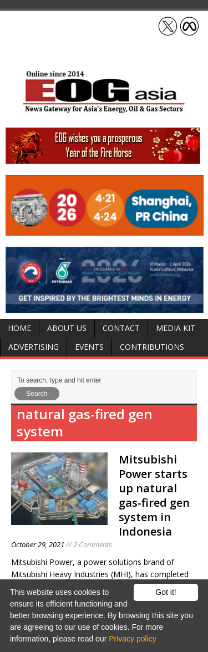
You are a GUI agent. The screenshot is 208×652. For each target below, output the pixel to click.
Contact (121, 328)
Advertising (33, 347)
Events (89, 347)
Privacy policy (132, 638)
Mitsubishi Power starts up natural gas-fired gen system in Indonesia (154, 495)
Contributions (152, 347)
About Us (67, 328)
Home (19, 328)
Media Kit (175, 328)
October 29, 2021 (37, 544)
